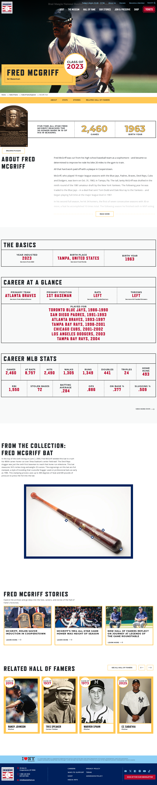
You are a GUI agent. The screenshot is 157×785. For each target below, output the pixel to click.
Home (4, 95)
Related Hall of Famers (98, 100)
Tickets (149, 9)
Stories (77, 100)
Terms (89, 772)
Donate (122, 3)
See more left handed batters (97, 299)
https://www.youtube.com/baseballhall (144, 771)
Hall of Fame (89, 9)
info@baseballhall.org (27, 780)
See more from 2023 (27, 262)
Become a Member (137, 3)
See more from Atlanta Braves (20, 299)
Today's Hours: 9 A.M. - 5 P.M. (93, 3)
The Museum (73, 9)
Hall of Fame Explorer (28, 95)
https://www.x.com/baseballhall (130, 771)
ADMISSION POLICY (94, 776)
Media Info (73, 780)
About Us (112, 3)
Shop (136, 9)
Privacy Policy (93, 769)
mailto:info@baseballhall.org (125, 771)
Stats (65, 100)
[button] (142, 667)
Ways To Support (76, 772)
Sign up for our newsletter (140, 777)
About (54, 100)
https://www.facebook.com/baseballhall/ (135, 771)
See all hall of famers (122, 668)
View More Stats (143, 409)
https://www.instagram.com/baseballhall (139, 771)
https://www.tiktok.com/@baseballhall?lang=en (149, 771)
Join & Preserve (122, 9)
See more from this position (59, 299)
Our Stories (105, 9)
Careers (71, 769)
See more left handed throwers (136, 299)
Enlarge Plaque (13, 151)
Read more (105, 214)
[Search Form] (150, 3)
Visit (62, 9)
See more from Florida (78, 262)
